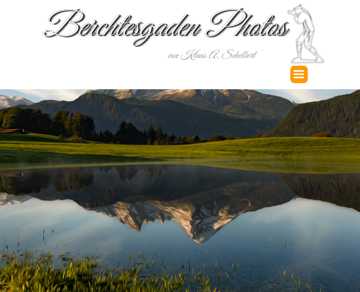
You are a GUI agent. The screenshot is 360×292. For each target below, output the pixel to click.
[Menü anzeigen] (299, 74)
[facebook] (48, 62)
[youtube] (48, 44)
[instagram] (48, 27)
